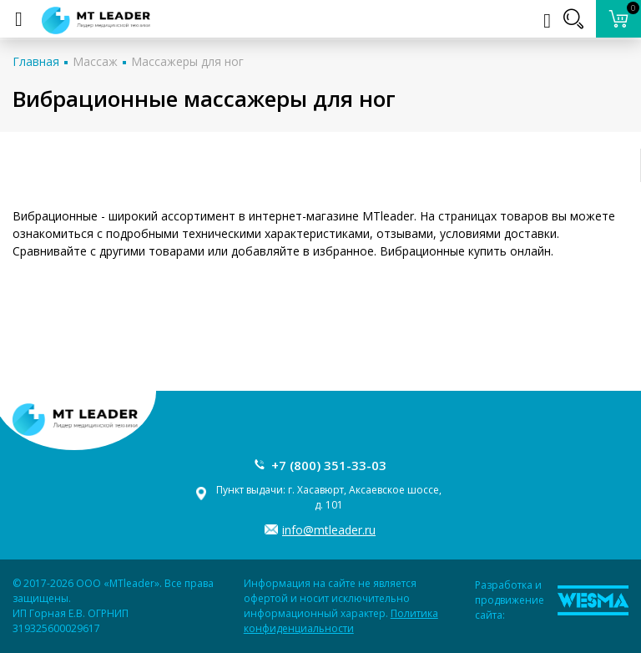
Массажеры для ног (187, 61)
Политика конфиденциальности (341, 620)
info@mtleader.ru (329, 530)
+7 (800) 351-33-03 (328, 465)
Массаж (95, 61)
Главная (36, 61)
